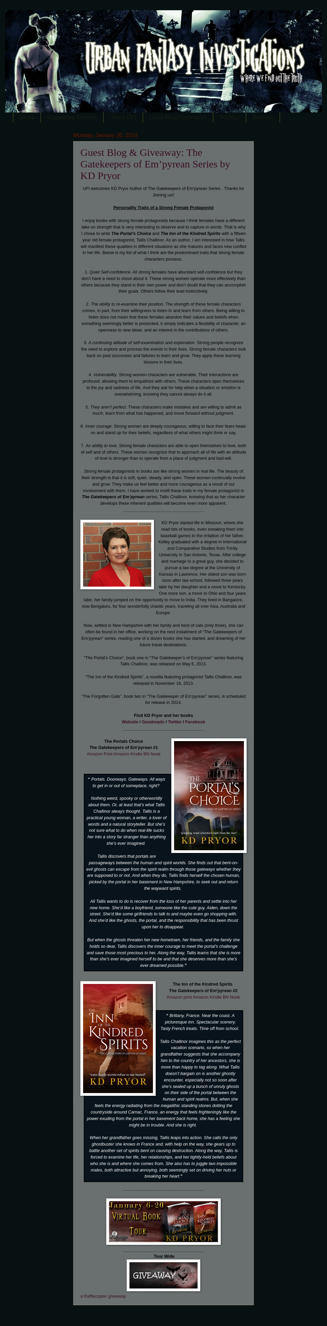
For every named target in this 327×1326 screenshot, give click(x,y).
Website (130, 722)
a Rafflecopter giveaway (103, 1296)
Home (26, 117)
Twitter (175, 722)
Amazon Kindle (128, 754)
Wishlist (229, 117)
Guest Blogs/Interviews (178, 117)
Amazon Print (99, 754)
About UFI (123, 117)
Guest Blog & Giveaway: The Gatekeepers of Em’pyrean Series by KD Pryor (155, 164)
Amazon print (179, 997)
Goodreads (153, 722)
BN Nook (151, 754)
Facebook (195, 722)
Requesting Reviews (72, 117)
